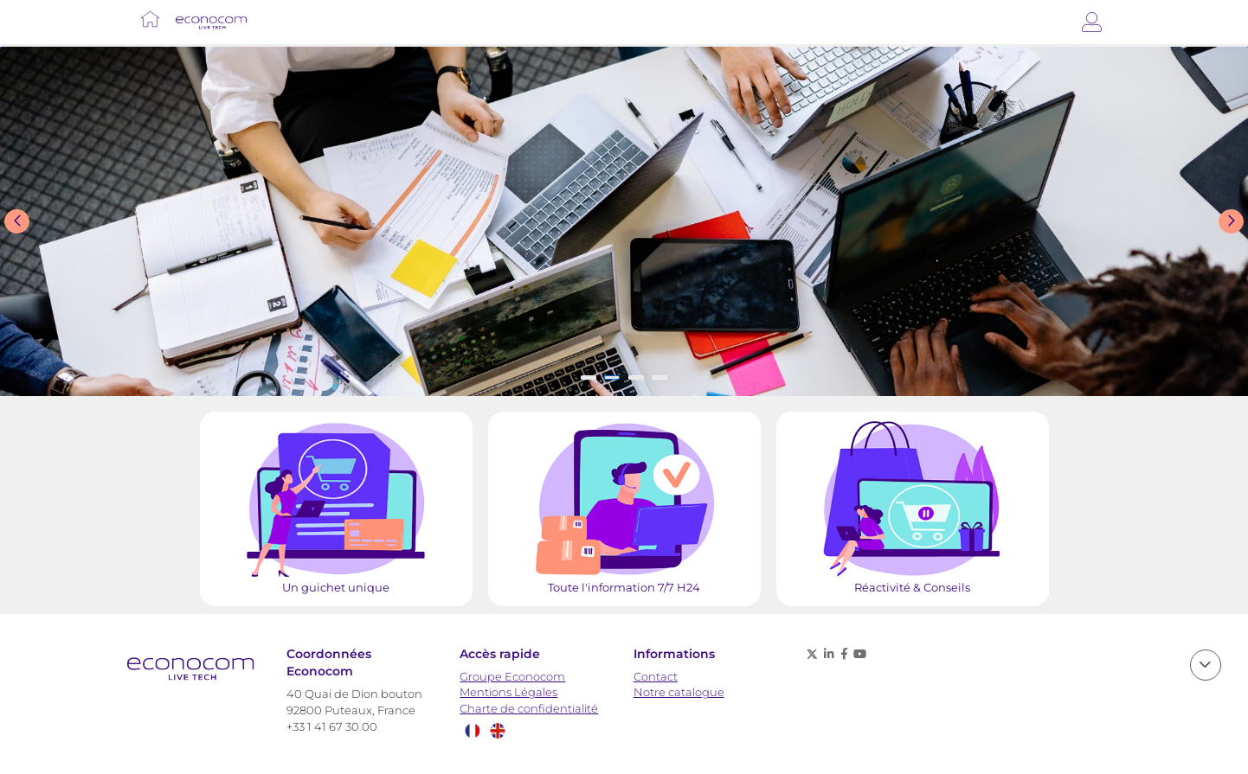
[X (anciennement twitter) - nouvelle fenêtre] (812, 654)
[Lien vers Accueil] (150, 19)
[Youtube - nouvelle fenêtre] (859, 654)
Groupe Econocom (512, 676)
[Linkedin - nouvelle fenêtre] (829, 654)
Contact (656, 676)
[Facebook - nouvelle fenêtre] (843, 654)
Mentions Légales (508, 692)
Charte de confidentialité (529, 708)
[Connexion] (1092, 22)
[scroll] (1205, 665)
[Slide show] (624, 221)
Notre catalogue (679, 692)
